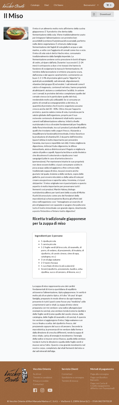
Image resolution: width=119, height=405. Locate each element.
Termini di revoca (70, 380)
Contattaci (38, 384)
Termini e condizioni (42, 377)
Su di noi (37, 374)
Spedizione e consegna (73, 377)
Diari (46, 5)
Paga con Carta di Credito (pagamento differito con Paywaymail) (102, 386)
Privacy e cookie (40, 380)
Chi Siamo (58, 5)
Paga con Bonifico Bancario (99, 378)
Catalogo (35, 5)
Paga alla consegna (99, 374)
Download (101, 14)
